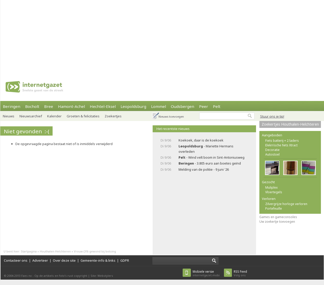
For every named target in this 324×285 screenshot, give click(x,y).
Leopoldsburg (133, 106)
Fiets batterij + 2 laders (282, 140)
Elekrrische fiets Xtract (281, 145)
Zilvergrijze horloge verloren (286, 204)
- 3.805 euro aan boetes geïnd (210, 163)
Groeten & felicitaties (83, 116)
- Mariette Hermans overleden (206, 149)
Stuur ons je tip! (272, 116)
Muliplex (271, 187)
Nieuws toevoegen (171, 116)
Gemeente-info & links (98, 260)
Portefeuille (273, 208)
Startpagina (29, 251)
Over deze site (64, 260)
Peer (203, 106)
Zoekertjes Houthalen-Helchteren (290, 124)
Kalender (54, 116)
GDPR (124, 260)
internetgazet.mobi (206, 273)
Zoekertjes (113, 116)
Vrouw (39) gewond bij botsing (95, 251)
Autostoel (272, 154)
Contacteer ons (15, 260)
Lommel (158, 106)
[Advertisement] (136, 36)
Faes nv (26, 276)
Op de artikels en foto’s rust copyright (60, 276)
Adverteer (40, 260)
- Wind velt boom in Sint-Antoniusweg (211, 157)
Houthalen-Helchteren (55, 251)
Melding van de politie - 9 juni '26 (204, 169)
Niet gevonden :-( (26, 131)
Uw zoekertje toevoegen (277, 221)
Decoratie (272, 150)
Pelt (216, 106)
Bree (48, 106)
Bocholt (32, 106)
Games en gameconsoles (278, 217)
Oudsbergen (182, 106)
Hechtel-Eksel (103, 106)
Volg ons (240, 273)
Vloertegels (273, 192)
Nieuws (8, 116)
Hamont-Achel (71, 106)
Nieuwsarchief (30, 116)
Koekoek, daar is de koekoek (201, 140)
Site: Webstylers (102, 276)
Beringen (11, 106)
